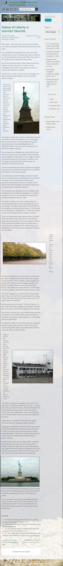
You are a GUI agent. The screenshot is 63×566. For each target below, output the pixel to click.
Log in (52, 99)
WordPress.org (54, 109)
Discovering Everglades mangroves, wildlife (52, 71)
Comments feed (55, 106)
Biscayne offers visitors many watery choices (53, 61)
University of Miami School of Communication (34, 563)
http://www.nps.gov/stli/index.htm (29, 535)
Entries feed (53, 102)
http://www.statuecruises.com (17, 531)
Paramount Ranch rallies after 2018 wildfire (52, 82)
